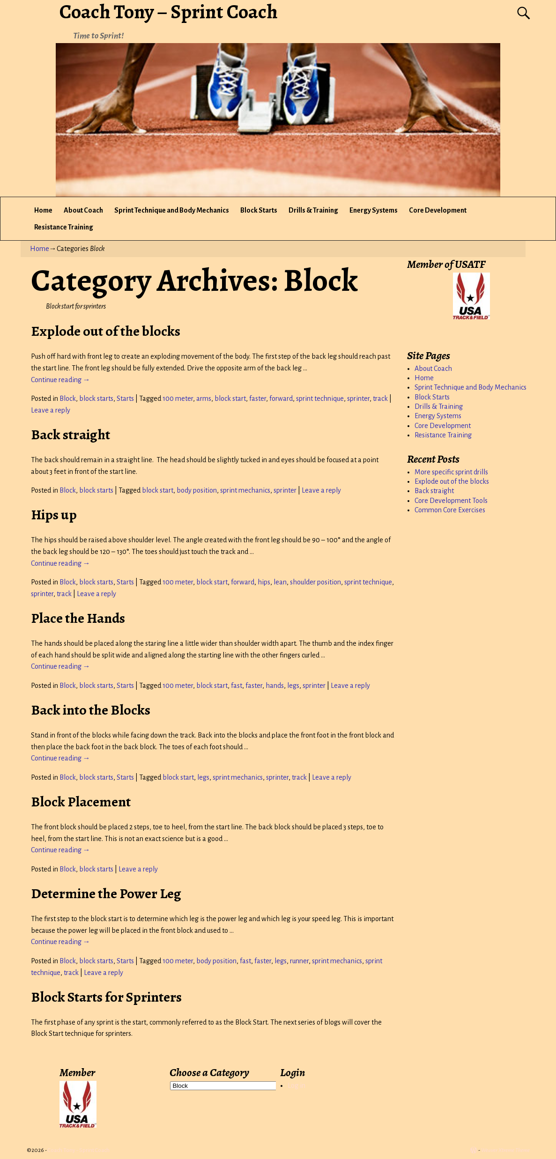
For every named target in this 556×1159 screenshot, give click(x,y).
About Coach (83, 210)
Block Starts (258, 210)
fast (236, 685)
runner (299, 961)
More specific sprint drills (451, 472)
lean (280, 582)
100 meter (178, 398)
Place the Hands (78, 618)
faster (257, 398)
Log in (296, 1085)
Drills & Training (313, 210)
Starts (125, 398)
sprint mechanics (245, 490)
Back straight (70, 434)
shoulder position (315, 582)
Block (67, 398)
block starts (96, 398)
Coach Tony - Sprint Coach (79, 1150)
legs (293, 685)
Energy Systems (373, 210)
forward (281, 398)
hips (264, 582)
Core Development (438, 210)
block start (230, 398)
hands (275, 685)
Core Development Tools (451, 500)
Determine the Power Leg (106, 893)
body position (197, 490)
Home (43, 210)
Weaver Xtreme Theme (505, 1150)
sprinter (358, 398)
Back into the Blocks (90, 710)
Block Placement (81, 801)
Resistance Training (63, 227)
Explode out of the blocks (105, 331)
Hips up (54, 514)
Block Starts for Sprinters (106, 997)
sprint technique (320, 398)
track (380, 398)
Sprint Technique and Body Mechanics (171, 210)
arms (203, 398)
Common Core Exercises (450, 510)
